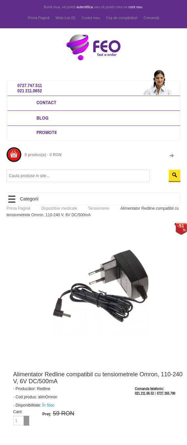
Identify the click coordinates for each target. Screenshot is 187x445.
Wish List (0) (65, 18)
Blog (42, 118)
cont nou (135, 7)
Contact (46, 102)
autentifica (84, 7)
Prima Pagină (39, 18)
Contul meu (91, 18)
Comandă (151, 18)
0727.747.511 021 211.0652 (29, 87)
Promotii (46, 132)
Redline (44, 388)
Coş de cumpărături (121, 18)
